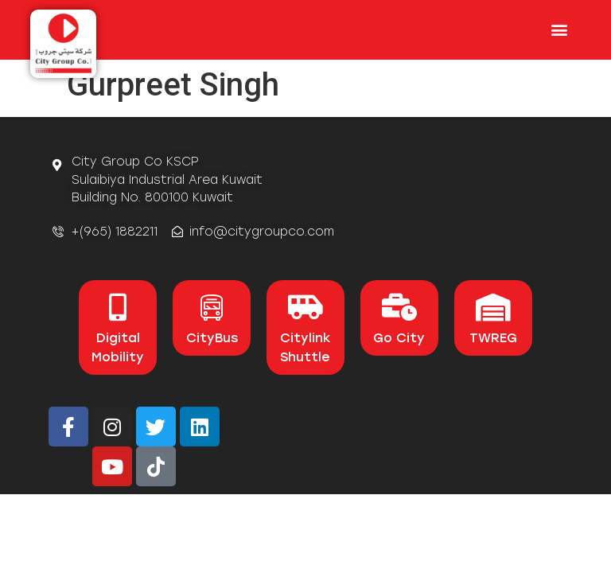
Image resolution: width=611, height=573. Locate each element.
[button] (560, 29)
